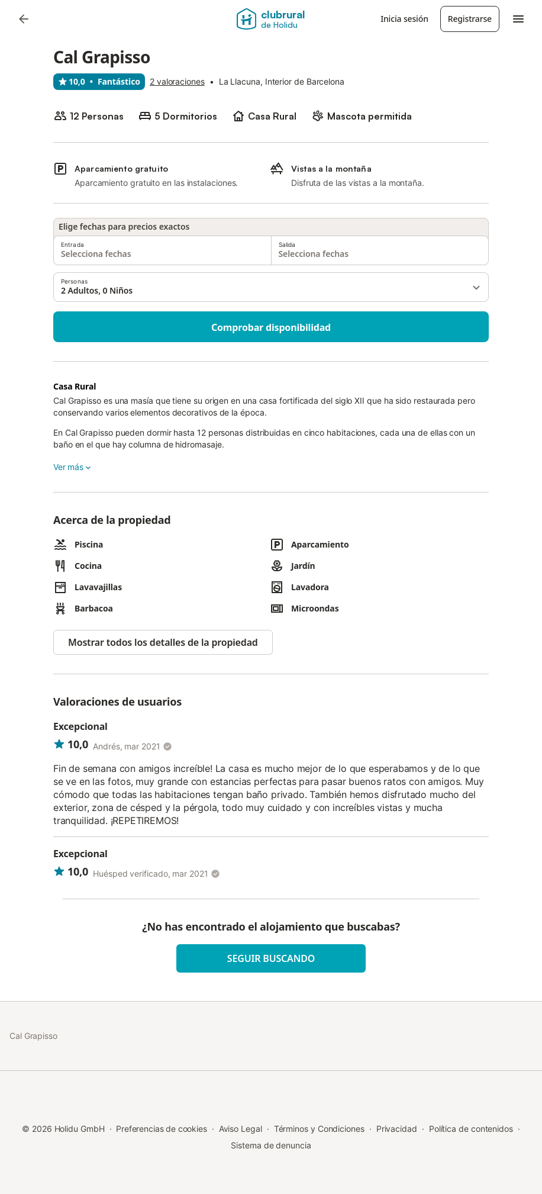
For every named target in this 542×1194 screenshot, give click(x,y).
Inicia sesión (404, 18)
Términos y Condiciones (319, 1129)
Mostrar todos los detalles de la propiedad (163, 642)
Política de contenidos (471, 1129)
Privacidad (396, 1129)
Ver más (73, 467)
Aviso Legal (240, 1129)
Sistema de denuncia (271, 1145)
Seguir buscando (271, 958)
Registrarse (470, 18)
